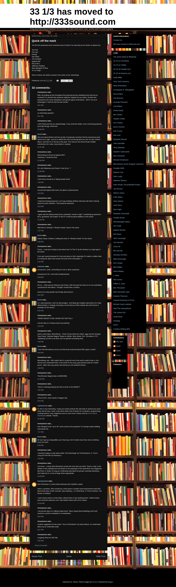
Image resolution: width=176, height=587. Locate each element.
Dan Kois (117, 135)
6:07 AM (41, 105)
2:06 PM (41, 242)
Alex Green (117, 280)
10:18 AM (41, 220)
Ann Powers (118, 123)
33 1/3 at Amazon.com (122, 73)
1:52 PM (41, 390)
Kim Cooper (118, 263)
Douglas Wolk (118, 168)
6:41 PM (41, 295)
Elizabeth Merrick (120, 139)
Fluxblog (116, 321)
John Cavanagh (119, 238)
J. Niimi (116, 275)
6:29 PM (41, 277)
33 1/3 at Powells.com (122, 69)
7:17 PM (41, 432)
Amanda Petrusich (120, 102)
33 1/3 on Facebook (121, 61)
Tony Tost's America (121, 81)
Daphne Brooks (119, 230)
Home (69, 556)
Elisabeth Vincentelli (121, 214)
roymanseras (43, 406)
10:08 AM (41, 129)
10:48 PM (41, 419)
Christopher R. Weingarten (123, 90)
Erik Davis (117, 234)
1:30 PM (41, 182)
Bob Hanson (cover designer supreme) (128, 164)
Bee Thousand (119, 288)
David (40, 134)
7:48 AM (41, 342)
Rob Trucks (117, 131)
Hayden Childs (119, 119)
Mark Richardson (120, 86)
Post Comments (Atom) (73, 563)
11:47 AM (41, 147)
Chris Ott (116, 247)
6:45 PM (41, 311)
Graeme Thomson (120, 296)
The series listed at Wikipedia (124, 57)
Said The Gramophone (122, 308)
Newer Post (37, 556)
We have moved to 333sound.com (126, 44)
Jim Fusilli (117, 226)
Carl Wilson (117, 106)
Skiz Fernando (119, 156)
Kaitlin (118, 351)
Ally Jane (119, 342)
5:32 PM (41, 262)
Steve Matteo (118, 271)
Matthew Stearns (120, 180)
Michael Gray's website (122, 304)
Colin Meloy (118, 197)
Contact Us (117, 40)
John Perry (117, 205)
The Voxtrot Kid (119, 313)
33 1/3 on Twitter (119, 65)
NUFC (115, 325)
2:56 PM (41, 368)
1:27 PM (41, 231)
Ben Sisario (117, 115)
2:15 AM (41, 458)
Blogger (110, 582)
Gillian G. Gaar (119, 284)
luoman (94, 582)
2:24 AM (41, 326)
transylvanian (43, 481)
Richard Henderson (121, 160)
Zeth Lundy (117, 176)
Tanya (118, 355)
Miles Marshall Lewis (121, 292)
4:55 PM (41, 541)
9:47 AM (41, 116)
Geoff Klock (117, 317)
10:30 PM (41, 476)
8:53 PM (41, 401)
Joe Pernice (118, 189)
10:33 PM (41, 503)
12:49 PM (41, 160)
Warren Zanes (118, 193)
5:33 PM (41, 206)
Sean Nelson (118, 201)
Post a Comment (41, 545)
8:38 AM (41, 353)
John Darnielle (119, 143)
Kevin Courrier (119, 127)
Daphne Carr (118, 172)
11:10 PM (41, 379)
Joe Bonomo (118, 98)
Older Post (100, 556)
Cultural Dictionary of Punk (123, 300)
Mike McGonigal (119, 259)
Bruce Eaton (118, 94)
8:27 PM (41, 530)
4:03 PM (41, 193)
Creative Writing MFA (121, 329)
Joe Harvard (118, 242)
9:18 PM (41, 445)
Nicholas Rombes (120, 255)
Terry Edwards (119, 148)
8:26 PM (41, 516)
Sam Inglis (117, 209)
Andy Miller (117, 77)
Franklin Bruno (119, 218)
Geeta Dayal (118, 110)
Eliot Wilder (117, 267)
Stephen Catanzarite (121, 152)
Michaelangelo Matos (121, 222)
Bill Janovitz (118, 251)
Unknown (41, 266)
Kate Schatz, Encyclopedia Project (126, 185)
